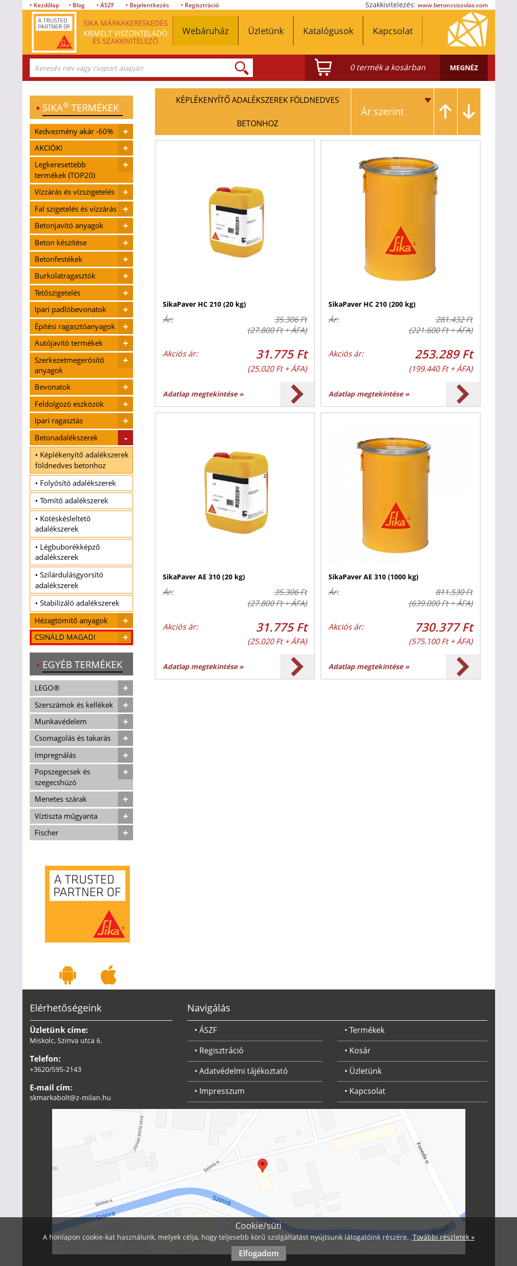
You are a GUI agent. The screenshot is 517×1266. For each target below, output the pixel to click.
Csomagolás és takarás (73, 738)
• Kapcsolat (365, 1091)
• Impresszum (219, 1091)
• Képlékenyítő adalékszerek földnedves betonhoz (82, 460)
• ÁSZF (105, 5)
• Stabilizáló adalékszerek (77, 603)
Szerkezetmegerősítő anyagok (69, 365)
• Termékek (364, 1030)
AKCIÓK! (48, 148)
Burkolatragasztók (65, 275)
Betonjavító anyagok (69, 225)
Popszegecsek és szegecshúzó (62, 777)
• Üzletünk (363, 1071)
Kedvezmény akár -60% (74, 131)
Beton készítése (61, 242)
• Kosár (358, 1050)
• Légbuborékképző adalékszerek (67, 552)
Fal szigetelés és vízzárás (75, 209)
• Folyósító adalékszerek (75, 483)
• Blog (77, 5)
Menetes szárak (61, 799)
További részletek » (444, 1237)
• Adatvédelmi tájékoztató (241, 1071)
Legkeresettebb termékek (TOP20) (65, 169)
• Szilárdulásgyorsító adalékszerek (69, 580)
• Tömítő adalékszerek (71, 500)
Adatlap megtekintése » (203, 393)
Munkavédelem (61, 721)
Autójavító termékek (69, 343)
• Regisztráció (200, 5)
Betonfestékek (58, 259)
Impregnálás (55, 755)
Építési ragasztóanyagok (75, 326)
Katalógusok (328, 31)
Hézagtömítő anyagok (71, 620)
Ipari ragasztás (59, 420)
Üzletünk (266, 31)
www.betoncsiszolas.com (453, 5)
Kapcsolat (393, 31)
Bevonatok (53, 387)
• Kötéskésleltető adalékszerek (63, 524)
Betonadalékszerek (66, 437)
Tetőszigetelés (57, 292)
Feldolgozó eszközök (69, 404)
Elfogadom (259, 1253)
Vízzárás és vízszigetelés (75, 192)
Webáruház (205, 31)
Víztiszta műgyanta (66, 816)
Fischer (46, 832)
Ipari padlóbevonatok (70, 309)
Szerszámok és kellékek (74, 705)
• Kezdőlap (44, 5)
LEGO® (47, 687)
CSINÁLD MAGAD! (65, 637)
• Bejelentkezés (147, 5)
